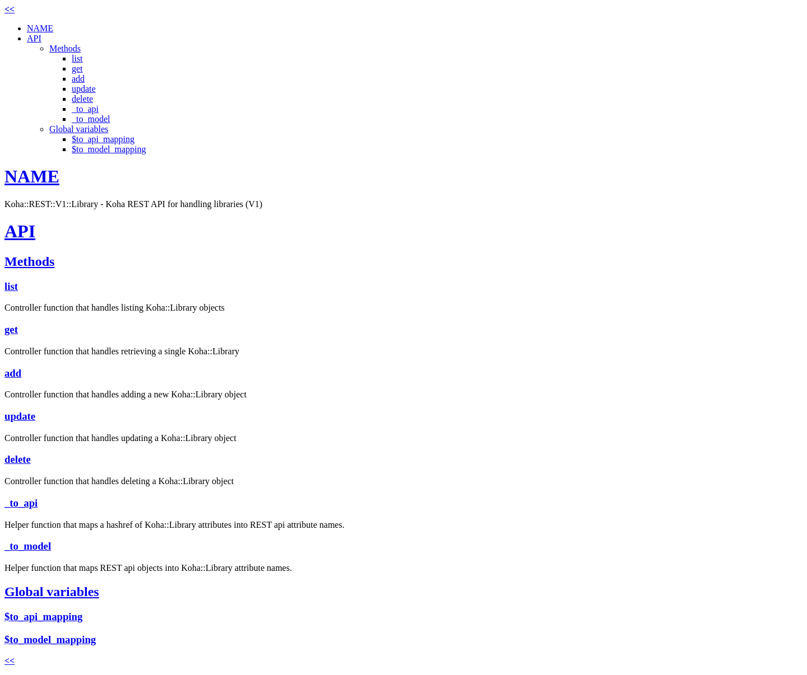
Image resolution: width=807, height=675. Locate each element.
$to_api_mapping (103, 139)
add (78, 78)
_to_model (91, 119)
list (77, 58)
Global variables (78, 129)
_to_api (85, 109)
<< (9, 9)
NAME (40, 28)
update (84, 88)
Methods (65, 48)
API (34, 38)
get (77, 68)
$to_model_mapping (109, 149)
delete (82, 99)
